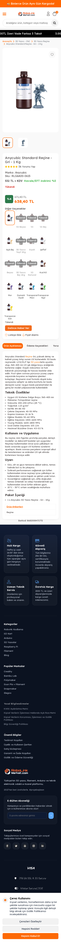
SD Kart (8, 633)
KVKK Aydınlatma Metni (16, 708)
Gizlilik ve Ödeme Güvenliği (18, 757)
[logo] (26, 14)
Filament (8, 650)
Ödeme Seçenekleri (37, 345)
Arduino (8, 638)
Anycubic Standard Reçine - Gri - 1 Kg (24, 44)
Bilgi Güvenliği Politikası (16, 724)
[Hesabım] (48, 14)
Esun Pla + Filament (14, 684)
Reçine (28, 356)
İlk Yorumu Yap (27, 166)
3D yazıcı (35, 362)
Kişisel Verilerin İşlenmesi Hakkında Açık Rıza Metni (30, 712)
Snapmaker (10, 688)
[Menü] (4, 14)
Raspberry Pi (11, 646)
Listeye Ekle (13, 335)
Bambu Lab (10, 675)
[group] (30, 90)
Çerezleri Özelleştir (30, 921)
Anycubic (21, 172)
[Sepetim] (54, 14)
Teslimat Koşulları (13, 740)
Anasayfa (7, 41)
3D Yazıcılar (10, 642)
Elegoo (7, 692)
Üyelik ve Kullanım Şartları (18, 744)
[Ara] (54, 23)
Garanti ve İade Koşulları (17, 753)
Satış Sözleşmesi (12, 748)
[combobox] (30, 23)
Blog (6, 655)
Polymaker (10, 680)
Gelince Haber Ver (18, 328)
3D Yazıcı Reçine (41, 41)
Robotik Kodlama (13, 629)
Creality (8, 671)
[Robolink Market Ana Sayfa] (30, 772)
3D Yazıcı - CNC (22, 41)
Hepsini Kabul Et (30, 936)
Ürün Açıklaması (13, 345)
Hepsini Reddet (31, 928)
